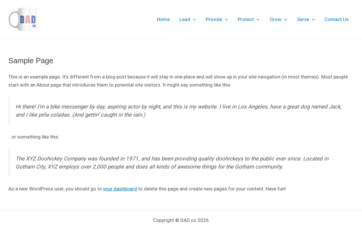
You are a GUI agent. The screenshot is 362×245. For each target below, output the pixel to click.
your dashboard (120, 189)
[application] (193, 19)
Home (163, 19)
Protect (249, 19)
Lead (188, 19)
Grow (278, 19)
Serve (306, 19)
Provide (217, 19)
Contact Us (337, 19)
